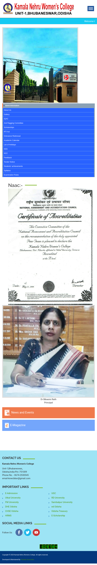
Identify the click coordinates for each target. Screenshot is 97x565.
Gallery (7, 114)
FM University (12, 502)
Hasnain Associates (27, 559)
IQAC (6, 119)
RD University (58, 497)
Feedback (8, 158)
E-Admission (11, 493)
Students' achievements (13, 166)
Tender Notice (9, 162)
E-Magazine (15, 425)
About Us (7, 110)
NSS (6, 149)
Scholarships (9, 127)
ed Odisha (56, 506)
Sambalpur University (62, 502)
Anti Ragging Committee (13, 123)
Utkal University (12, 497)
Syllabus (7, 171)
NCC (6, 153)
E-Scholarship (58, 515)
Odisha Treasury (60, 511)
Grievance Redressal (12, 136)
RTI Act (7, 132)
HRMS (8, 515)
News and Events (19, 412)
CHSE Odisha (11, 511)
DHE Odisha (11, 506)
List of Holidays (10, 145)
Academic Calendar (11, 140)
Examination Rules (11, 175)
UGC (54, 493)
